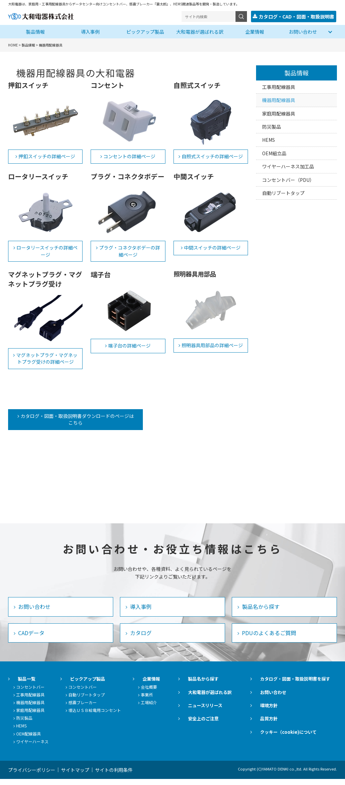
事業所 (165, 700)
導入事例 (90, 31)
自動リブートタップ (283, 192)
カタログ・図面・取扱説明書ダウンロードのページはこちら (69, 422)
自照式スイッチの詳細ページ (212, 155)
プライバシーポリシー (31, 776)
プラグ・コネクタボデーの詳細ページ (129, 250)
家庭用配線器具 (278, 112)
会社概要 (167, 692)
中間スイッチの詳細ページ (212, 246)
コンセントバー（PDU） (288, 179)
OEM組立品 (274, 152)
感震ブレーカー (91, 708)
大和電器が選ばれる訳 (199, 31)
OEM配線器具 (28, 739)
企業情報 (254, 31)
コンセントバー (30, 692)
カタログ (140, 638)
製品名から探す (260, 613)
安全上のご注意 (214, 724)
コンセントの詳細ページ (129, 155)
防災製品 (271, 126)
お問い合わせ (303, 31)
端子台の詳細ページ (129, 344)
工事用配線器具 (278, 86)
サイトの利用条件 (125, 776)
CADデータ (30, 638)
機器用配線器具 (278, 99)
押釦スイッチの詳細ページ (47, 155)
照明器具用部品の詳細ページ (212, 344)
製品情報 (35, 31)
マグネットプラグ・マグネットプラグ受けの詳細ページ (46, 358)
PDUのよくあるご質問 (268, 638)
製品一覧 (20, 685)
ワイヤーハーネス (32, 747)
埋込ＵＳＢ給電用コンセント (103, 716)
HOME (13, 44)
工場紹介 (167, 708)
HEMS (268, 139)
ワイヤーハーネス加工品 (288, 165)
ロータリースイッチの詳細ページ (47, 250)
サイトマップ (80, 776)
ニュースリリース (216, 711)
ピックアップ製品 (145, 31)
